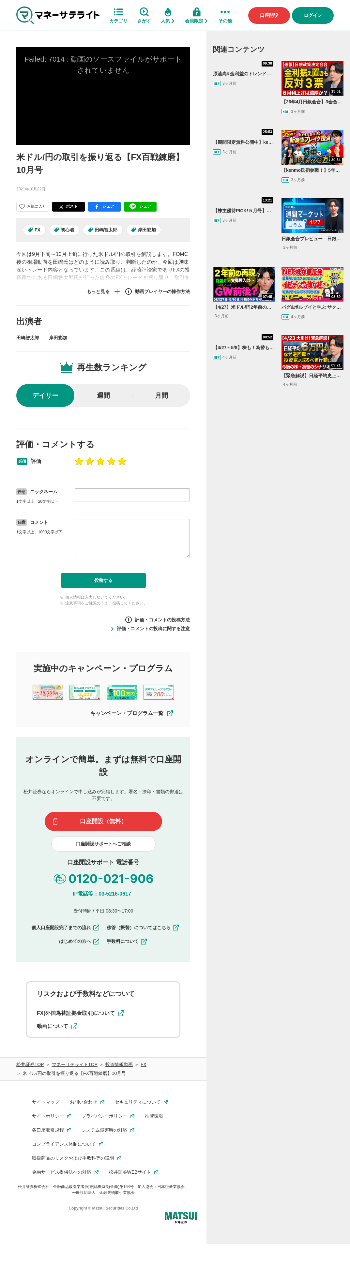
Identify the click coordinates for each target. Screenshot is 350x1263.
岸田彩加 (147, 229)
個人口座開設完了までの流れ (66, 927)
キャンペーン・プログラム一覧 (132, 713)
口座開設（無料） (103, 821)
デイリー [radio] (45, 395)
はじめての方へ (79, 941)
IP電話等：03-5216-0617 (102, 894)
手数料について (127, 941)
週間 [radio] (103, 395)
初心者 (67, 229)
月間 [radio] (161, 395)
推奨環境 (154, 1116)
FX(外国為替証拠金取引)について (80, 1013)
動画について (57, 1026)
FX (37, 229)
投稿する (103, 580)
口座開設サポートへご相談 (103, 843)
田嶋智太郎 (106, 229)
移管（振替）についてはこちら (143, 927)
